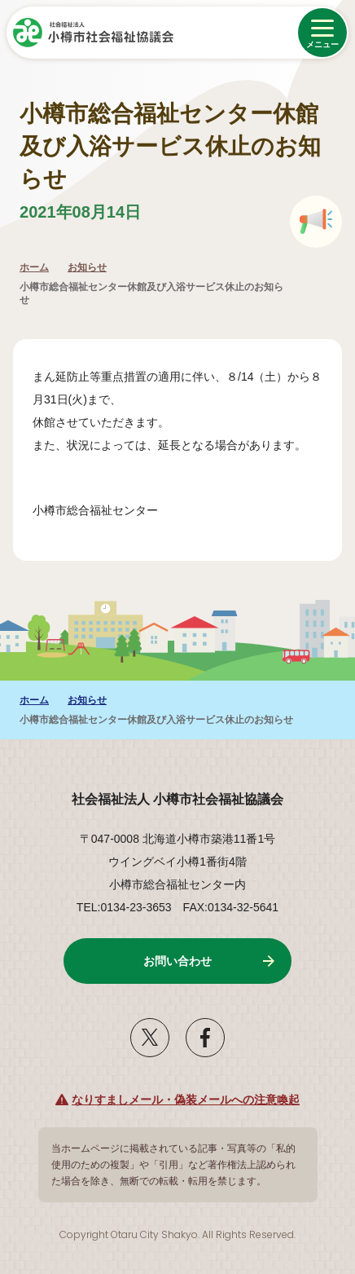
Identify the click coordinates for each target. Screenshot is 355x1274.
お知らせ (87, 267)
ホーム (34, 267)
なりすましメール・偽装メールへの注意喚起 (186, 1099)
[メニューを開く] (322, 32)
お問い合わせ (177, 961)
